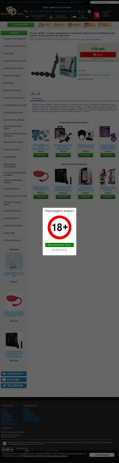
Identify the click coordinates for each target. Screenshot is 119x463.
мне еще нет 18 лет (59, 250)
